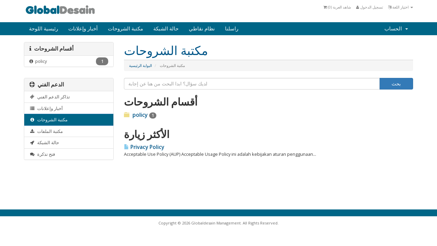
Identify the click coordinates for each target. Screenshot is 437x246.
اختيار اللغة (400, 7)
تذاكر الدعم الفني (49, 97)
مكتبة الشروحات (125, 29)
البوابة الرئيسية (140, 65)
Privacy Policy (144, 147)
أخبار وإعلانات (83, 29)
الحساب (396, 29)
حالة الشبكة (166, 29)
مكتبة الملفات (46, 131)
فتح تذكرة (42, 154)
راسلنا (231, 29)
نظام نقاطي (202, 29)
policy (68, 61)
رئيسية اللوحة (43, 29)
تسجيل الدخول (369, 7)
